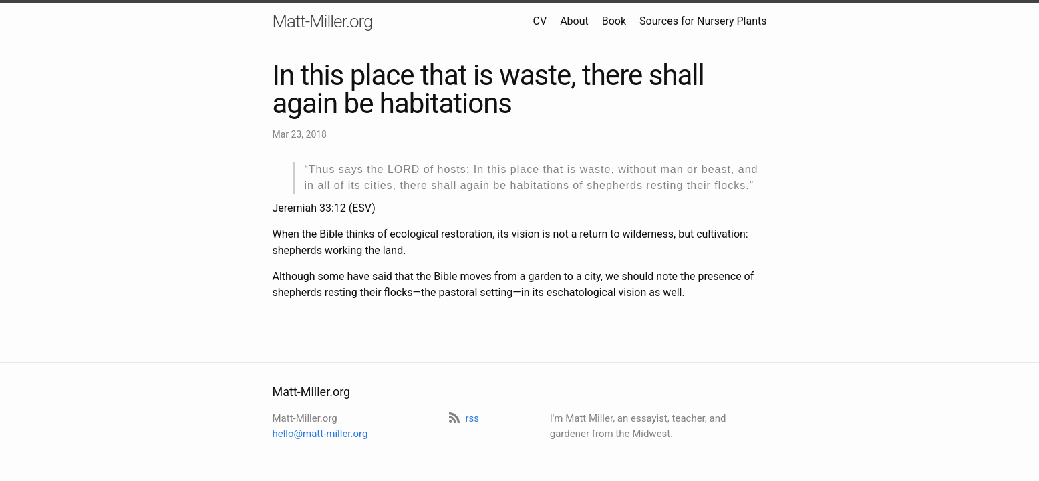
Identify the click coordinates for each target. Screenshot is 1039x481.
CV (540, 21)
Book (614, 21)
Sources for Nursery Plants (702, 21)
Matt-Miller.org (323, 21)
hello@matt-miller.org (320, 434)
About (574, 21)
